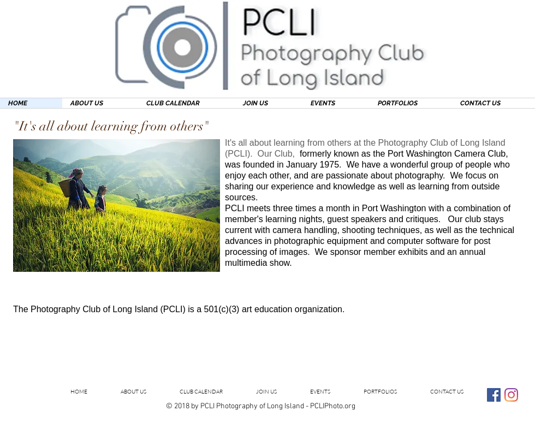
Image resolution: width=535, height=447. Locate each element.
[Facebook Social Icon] (494, 395)
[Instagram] (511, 395)
